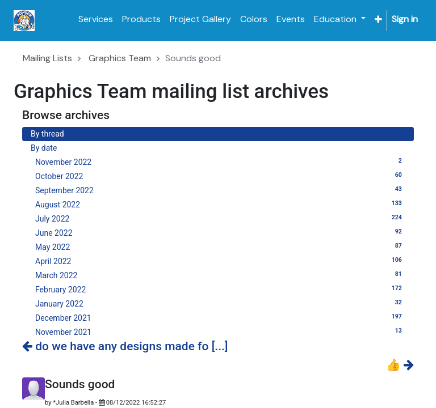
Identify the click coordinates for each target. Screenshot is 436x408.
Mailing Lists (47, 58)
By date (44, 147)
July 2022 (220, 218)
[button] (378, 19)
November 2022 (220, 161)
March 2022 (220, 275)
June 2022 (220, 232)
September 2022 (220, 190)
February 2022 (220, 289)
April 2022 (220, 261)
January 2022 (220, 303)
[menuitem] (96, 19)
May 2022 (220, 246)
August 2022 (220, 204)
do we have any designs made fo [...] (125, 346)
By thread (47, 133)
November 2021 (220, 331)
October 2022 (220, 176)
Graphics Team (120, 58)
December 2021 (220, 317)
